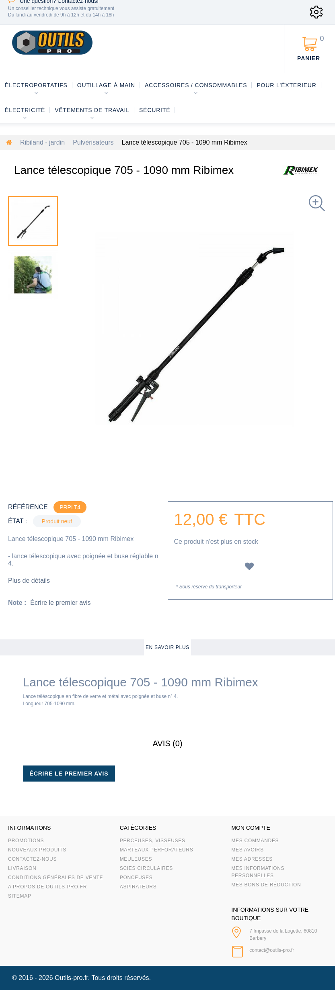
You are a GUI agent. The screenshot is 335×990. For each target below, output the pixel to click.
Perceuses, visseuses (152, 840)
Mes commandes (255, 840)
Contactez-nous (32, 859)
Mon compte (250, 828)
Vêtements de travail (92, 110)
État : (17, 521)
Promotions (26, 840)
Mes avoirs (247, 850)
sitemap (19, 896)
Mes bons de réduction (266, 885)
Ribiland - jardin (42, 142)
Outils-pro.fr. (72, 977)
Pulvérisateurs (93, 142)
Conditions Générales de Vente (55, 877)
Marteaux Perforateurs (156, 850)
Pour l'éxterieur (286, 85)
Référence (28, 507)
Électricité (25, 110)
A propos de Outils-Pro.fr (47, 887)
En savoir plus (167, 647)
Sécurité (155, 110)
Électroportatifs (36, 85)
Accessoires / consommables (196, 85)
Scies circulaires (146, 868)
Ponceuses (136, 877)
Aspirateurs (138, 887)
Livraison (22, 868)
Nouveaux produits (37, 850)
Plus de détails (29, 580)
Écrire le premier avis (60, 602)
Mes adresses (252, 859)
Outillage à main (106, 85)
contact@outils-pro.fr (271, 950)
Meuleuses (136, 859)
